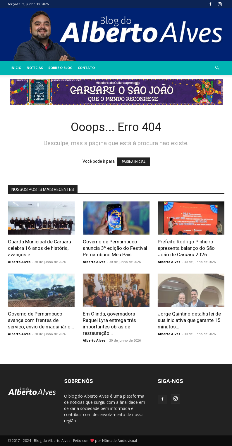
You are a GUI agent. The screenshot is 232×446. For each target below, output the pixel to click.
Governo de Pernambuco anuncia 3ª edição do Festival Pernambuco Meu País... (115, 248)
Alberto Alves (19, 262)
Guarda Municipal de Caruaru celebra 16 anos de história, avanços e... (39, 248)
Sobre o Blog (60, 67)
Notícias (35, 67)
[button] (217, 68)
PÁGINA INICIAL (133, 162)
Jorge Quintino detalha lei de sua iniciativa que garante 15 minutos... (189, 320)
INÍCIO (16, 67)
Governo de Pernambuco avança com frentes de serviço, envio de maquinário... (41, 320)
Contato (86, 67)
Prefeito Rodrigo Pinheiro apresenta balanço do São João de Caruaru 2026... (186, 248)
